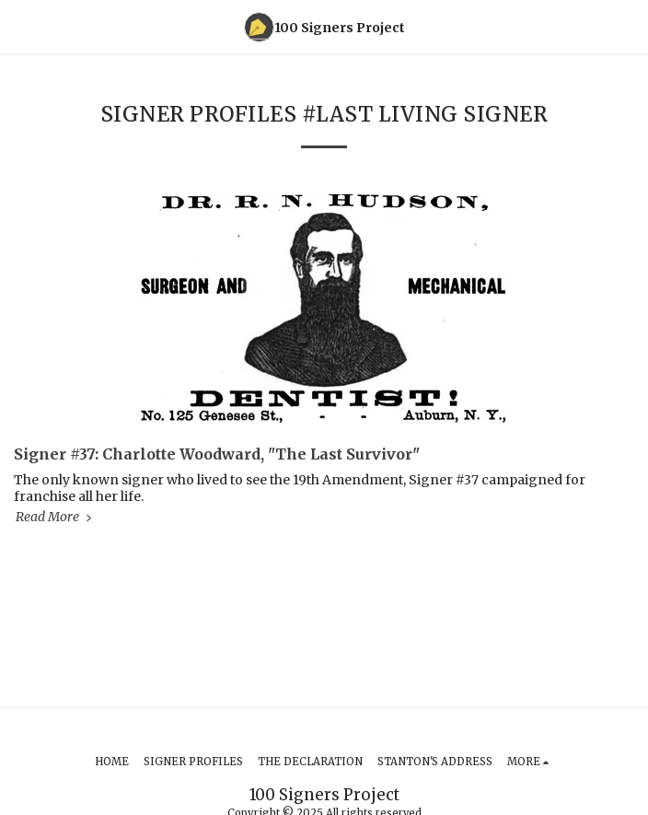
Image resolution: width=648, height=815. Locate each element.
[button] (20, 26)
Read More (55, 516)
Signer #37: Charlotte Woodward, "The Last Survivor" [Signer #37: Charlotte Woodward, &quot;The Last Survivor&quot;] (217, 454)
